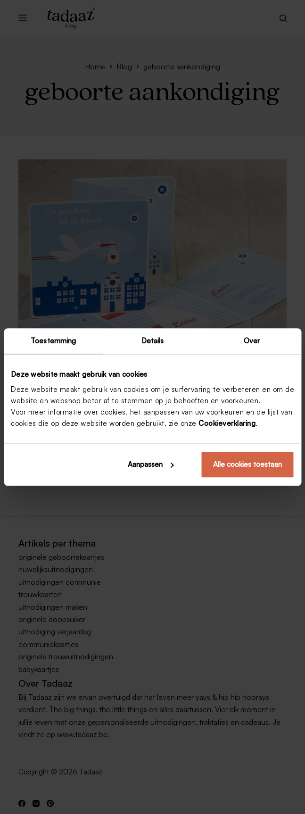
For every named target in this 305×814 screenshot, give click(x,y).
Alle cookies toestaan (247, 464)
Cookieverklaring (227, 423)
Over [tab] (252, 340)
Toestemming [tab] (53, 340)
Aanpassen (151, 464)
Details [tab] (152, 340)
